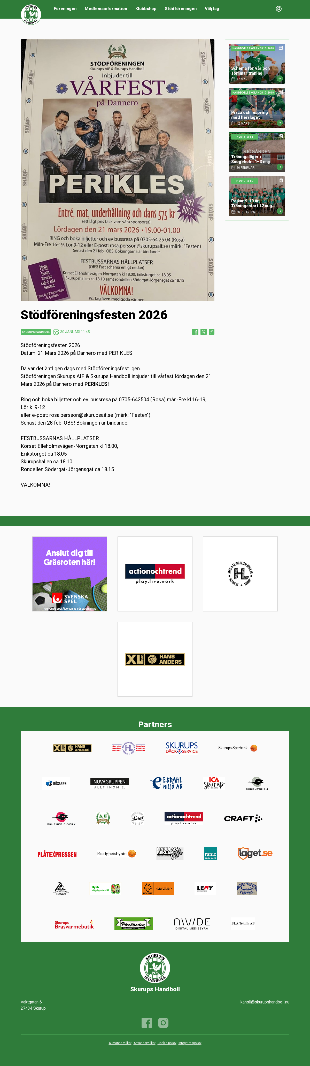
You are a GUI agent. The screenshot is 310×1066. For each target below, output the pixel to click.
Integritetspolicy (190, 1043)
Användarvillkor (145, 1043)
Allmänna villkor (120, 1043)
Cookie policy (167, 1043)
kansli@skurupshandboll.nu (265, 1002)
